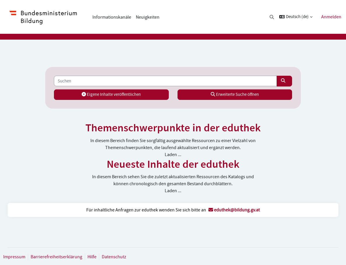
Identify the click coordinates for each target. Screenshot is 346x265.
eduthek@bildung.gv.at (234, 210)
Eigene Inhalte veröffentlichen (116, 94)
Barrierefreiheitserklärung (69, 257)
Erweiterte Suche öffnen (230, 94)
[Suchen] (165, 81)
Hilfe (105, 257)
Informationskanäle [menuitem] (111, 17)
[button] (272, 17)
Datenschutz (127, 257)
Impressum (27, 257)
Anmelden (331, 17)
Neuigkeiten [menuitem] (147, 17)
